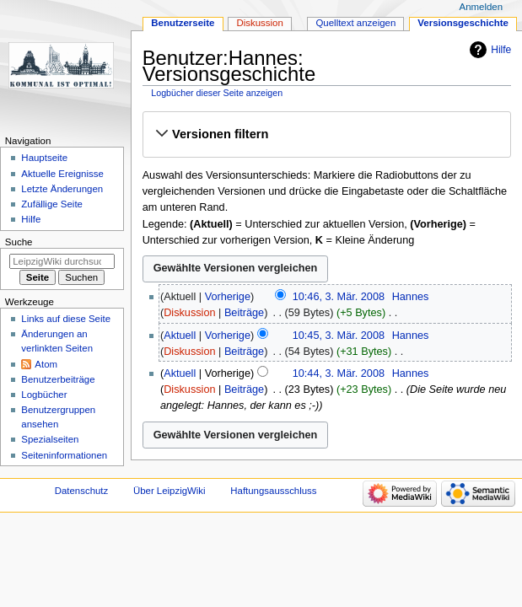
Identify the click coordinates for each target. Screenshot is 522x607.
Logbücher (44, 394)
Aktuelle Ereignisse (62, 174)
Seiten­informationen (64, 455)
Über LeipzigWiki (169, 491)
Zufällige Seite (52, 204)
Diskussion (189, 313)
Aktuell (180, 335)
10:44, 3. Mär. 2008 (339, 373)
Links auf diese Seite (65, 319)
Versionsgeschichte (463, 23)
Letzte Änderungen (62, 189)
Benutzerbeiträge (57, 379)
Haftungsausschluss (273, 491)
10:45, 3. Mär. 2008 (339, 335)
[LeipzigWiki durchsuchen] (62, 261)
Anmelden (481, 7)
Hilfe (501, 50)
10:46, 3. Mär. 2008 (339, 297)
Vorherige (227, 297)
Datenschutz (82, 491)
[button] (326, 134)
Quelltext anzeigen (355, 23)
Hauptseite (44, 158)
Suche (19, 242)
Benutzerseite (182, 23)
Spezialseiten (49, 439)
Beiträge (244, 313)
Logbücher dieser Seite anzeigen (217, 93)
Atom (46, 364)
